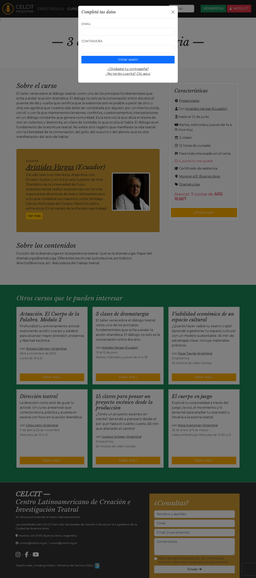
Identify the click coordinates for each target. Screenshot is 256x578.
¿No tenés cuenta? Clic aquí (128, 74)
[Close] (173, 12)
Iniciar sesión (128, 59)
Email (86, 24)
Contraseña (91, 41)
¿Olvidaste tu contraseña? (128, 69)
